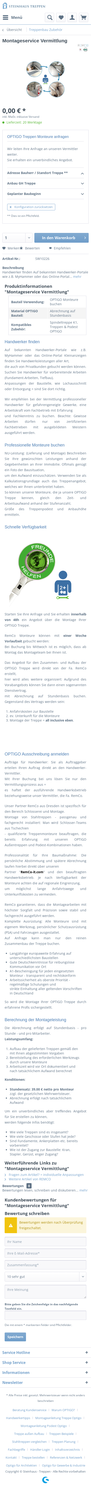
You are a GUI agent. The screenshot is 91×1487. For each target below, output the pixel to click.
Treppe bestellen (33, 1457)
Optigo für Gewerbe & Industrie (63, 1465)
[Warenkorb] (83, 17)
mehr (76, 276)
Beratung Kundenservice (29, 1410)
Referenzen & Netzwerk (66, 1457)
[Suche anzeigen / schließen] (49, 17)
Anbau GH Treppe (45, 183)
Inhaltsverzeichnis (67, 1449)
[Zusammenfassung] (45, 1264)
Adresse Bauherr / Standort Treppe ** (45, 173)
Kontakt (11, 1457)
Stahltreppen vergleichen (29, 1442)
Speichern (15, 1337)
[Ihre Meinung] (45, 1292)
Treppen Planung (63, 1442)
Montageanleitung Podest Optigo (44, 1426)
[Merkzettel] (60, 17)
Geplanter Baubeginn (45, 194)
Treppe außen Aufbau (29, 1434)
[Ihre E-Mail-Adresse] (45, 1253)
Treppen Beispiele (61, 1434)
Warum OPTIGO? (63, 1410)
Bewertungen (13, 1186)
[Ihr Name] (45, 1241)
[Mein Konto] (72, 17)
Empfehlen (60, 248)
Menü (12, 17)
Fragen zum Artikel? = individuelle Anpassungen (44, 1174)
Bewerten (30, 248)
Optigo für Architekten (21, 1465)
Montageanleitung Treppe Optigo (58, 1418)
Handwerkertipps (18, 1418)
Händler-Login (40, 1449)
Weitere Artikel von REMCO (28, 1179)
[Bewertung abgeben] (45, 1277)
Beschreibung (13, 267)
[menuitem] (12, 17)
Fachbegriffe (16, 1449)
